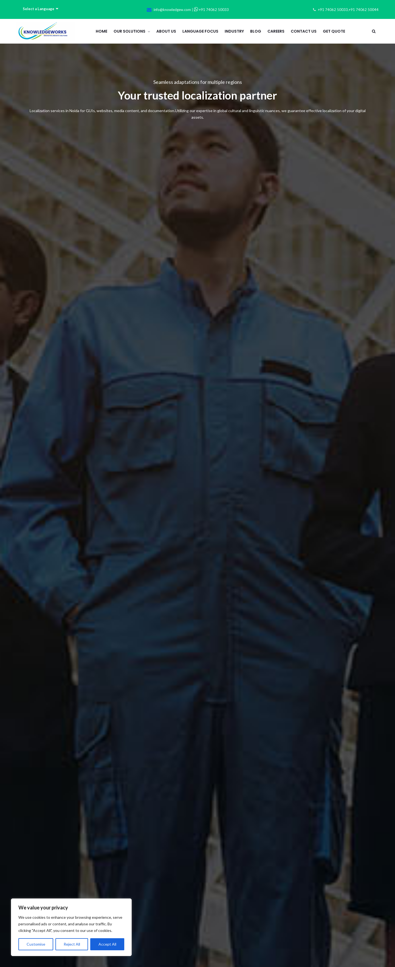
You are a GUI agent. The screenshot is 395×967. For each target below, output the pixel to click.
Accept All (107, 944)
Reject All (72, 944)
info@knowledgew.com (172, 9)
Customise (36, 944)
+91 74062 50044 (364, 9)
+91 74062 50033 (211, 9)
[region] (71, 927)
